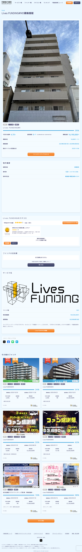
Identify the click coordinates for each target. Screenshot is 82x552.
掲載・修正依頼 (75, 533)
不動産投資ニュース (57, 3)
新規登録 (69, 2)
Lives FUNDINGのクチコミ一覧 (70, 222)
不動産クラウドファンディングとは (23, 533)
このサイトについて (38, 533)
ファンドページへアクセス (40, 154)
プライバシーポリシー (57, 533)
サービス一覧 (18, 3)
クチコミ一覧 (37, 3)
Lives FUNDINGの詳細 (41, 330)
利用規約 (67, 533)
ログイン (77, 2)
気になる (41, 265)
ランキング (47, 3)
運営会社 (48, 533)
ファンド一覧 (28, 3)
